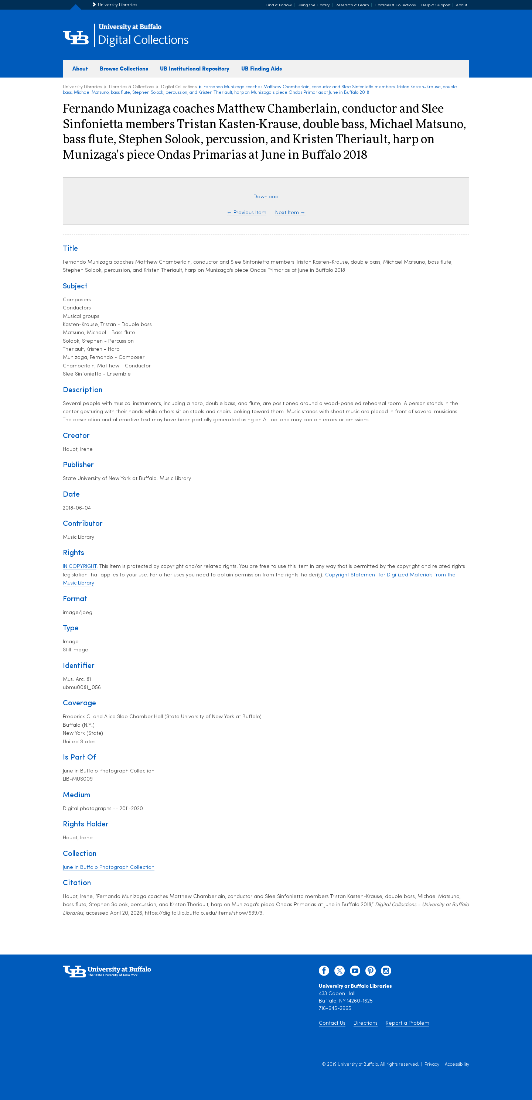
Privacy (431, 1064)
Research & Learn (352, 5)
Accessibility (457, 1064)
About (461, 5)
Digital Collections (143, 40)
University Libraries (117, 5)
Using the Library (313, 5)
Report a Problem (407, 1023)
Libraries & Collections (395, 5)
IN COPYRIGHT (79, 566)
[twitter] (339, 972)
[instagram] (386, 972)
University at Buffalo (358, 1064)
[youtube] (355, 972)
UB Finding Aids (261, 68)
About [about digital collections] (80, 68)
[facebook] (324, 972)
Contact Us (332, 1023)
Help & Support (435, 5)
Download (266, 197)
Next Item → (290, 213)
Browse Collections (124, 68)
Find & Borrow (279, 5)
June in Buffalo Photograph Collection (108, 867)
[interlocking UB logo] (130, 29)
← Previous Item (246, 213)
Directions (366, 1023)
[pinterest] (370, 972)
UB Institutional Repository (194, 68)
